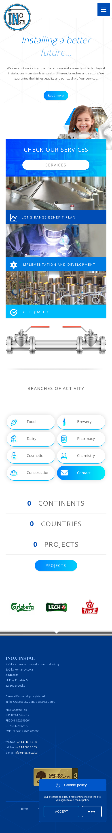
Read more (56, 95)
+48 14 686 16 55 (26, 747)
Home (24, 809)
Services (55, 165)
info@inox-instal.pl (26, 753)
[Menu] (103, 9)
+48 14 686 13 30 (26, 742)
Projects (56, 565)
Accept (61, 811)
